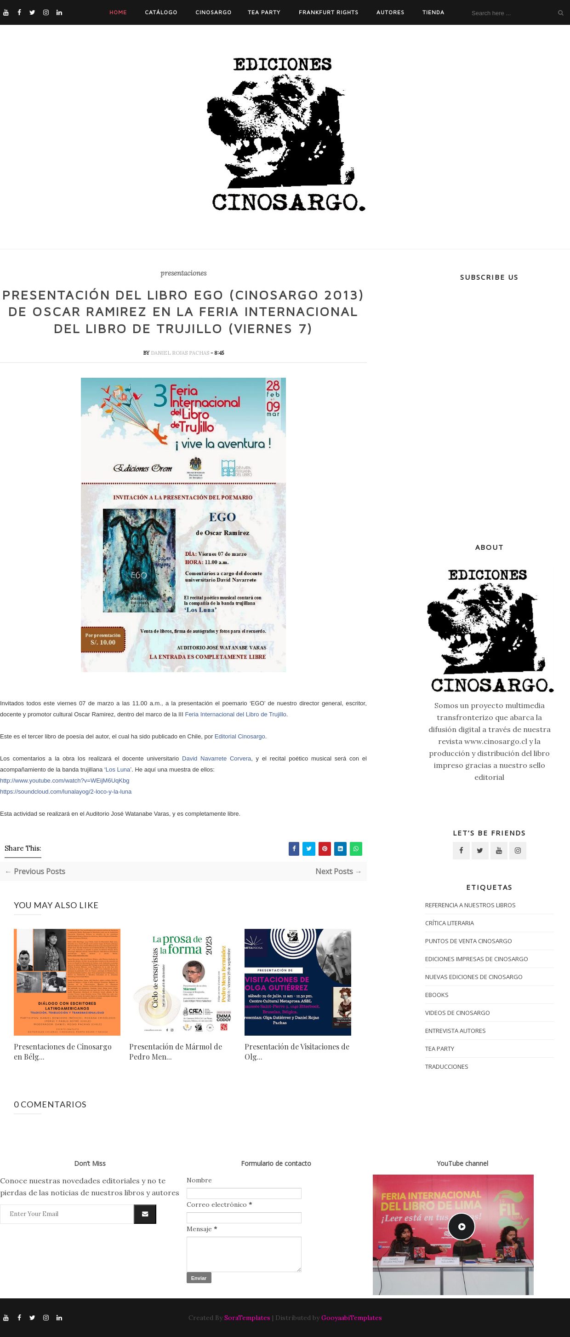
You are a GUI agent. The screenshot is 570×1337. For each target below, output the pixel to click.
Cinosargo (213, 12)
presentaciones (183, 273)
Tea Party (264, 12)
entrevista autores (455, 1030)
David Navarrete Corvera (216, 758)
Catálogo (161, 12)
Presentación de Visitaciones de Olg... (297, 1051)
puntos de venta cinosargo (468, 941)
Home (118, 12)
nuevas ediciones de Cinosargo (474, 977)
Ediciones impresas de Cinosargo (476, 959)
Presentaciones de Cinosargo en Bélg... (63, 1051)
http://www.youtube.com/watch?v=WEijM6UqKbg (64, 780)
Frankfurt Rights (329, 12)
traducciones (446, 1066)
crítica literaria (449, 923)
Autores (390, 12)
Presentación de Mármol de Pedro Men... (175, 1051)
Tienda (433, 12)
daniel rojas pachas (181, 353)
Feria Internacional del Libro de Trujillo (235, 714)
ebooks (437, 995)
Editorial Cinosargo (240, 736)
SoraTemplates (247, 1318)
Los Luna (118, 769)
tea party (439, 1048)
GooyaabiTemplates (351, 1318)
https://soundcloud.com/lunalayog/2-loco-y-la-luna (65, 791)
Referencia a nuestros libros (470, 905)
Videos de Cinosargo (457, 1013)
